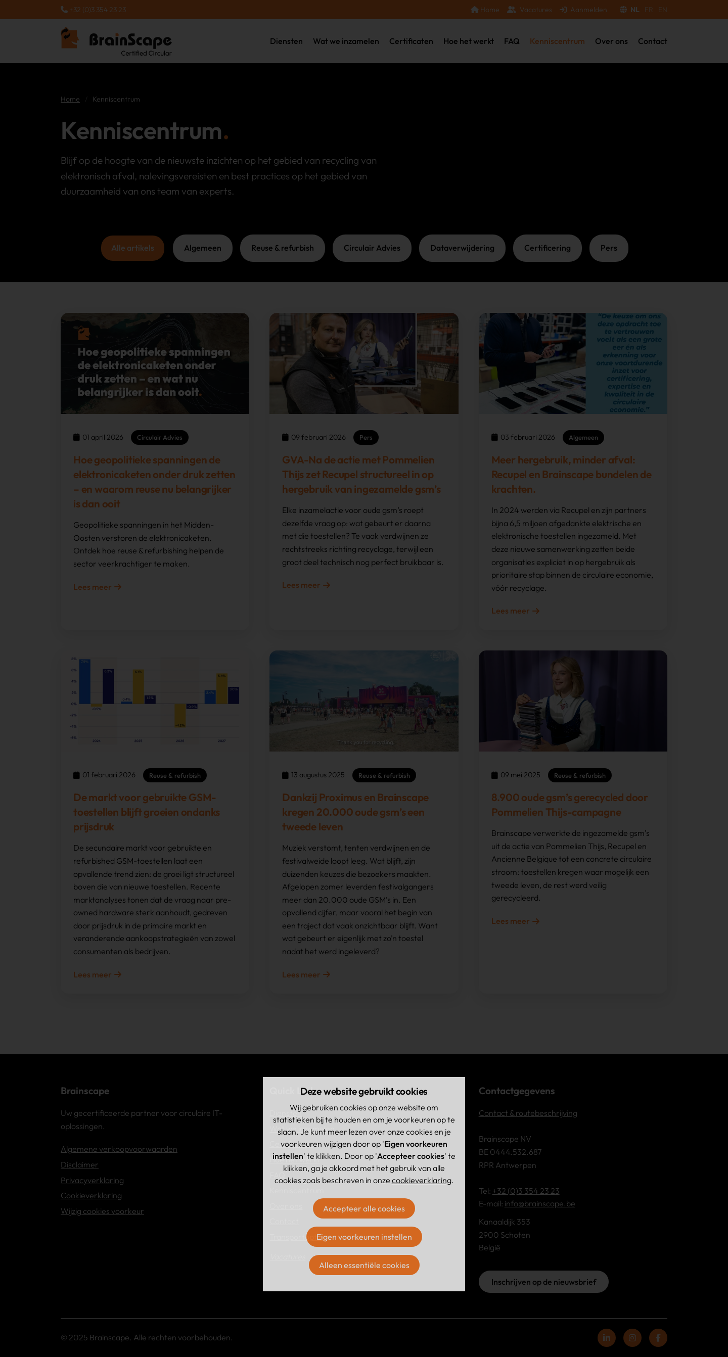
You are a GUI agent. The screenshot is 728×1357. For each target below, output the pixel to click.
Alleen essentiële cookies (364, 1265)
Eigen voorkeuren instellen (364, 1237)
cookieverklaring (421, 1180)
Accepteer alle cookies (364, 1208)
